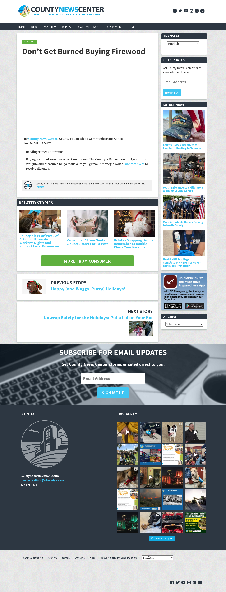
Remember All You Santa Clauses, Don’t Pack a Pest (87, 242)
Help (92, 557)
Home (21, 27)
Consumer (29, 41)
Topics (66, 27)
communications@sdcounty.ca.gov (43, 480)
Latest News (174, 104)
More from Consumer (87, 261)
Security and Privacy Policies (118, 557)
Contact (40, 186)
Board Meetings (88, 27)
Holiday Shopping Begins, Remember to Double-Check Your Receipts (134, 243)
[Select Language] (183, 43)
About (66, 557)
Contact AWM (134, 164)
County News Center (42, 139)
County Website (115, 27)
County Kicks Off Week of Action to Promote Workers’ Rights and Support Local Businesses (39, 241)
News (34, 27)
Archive (52, 557)
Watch (48, 27)
